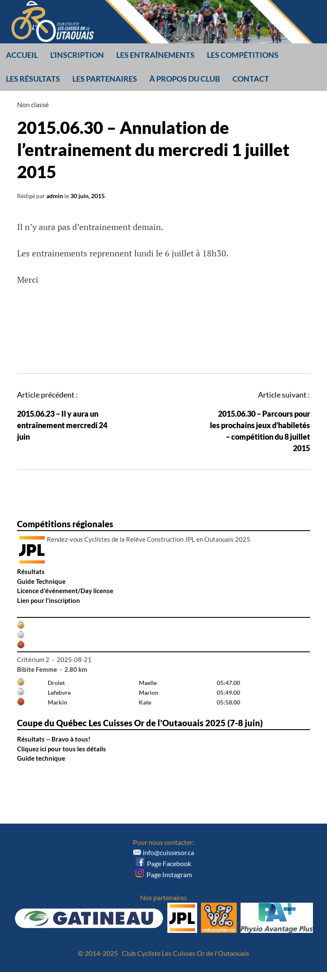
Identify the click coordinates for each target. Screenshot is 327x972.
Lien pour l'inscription (48, 600)
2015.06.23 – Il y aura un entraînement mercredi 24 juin (62, 425)
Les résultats (33, 78)
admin (54, 195)
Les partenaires (104, 78)
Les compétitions (242, 55)
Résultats (31, 571)
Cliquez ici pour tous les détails (61, 749)
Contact (250, 78)
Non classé (33, 104)
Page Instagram (163, 874)
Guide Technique (41, 581)
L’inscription (77, 55)
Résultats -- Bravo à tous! (53, 739)
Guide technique (41, 758)
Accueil (22, 55)
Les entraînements (155, 55)
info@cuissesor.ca (168, 852)
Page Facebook (163, 863)
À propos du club (184, 78)
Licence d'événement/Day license (65, 590)
